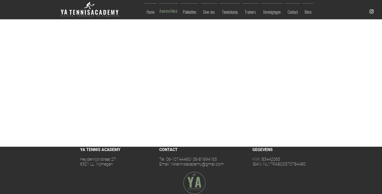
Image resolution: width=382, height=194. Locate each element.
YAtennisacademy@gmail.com (197, 164)
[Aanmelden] (169, 11)
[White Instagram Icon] (371, 11)
